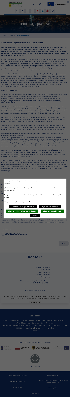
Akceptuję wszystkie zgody (52, 211)
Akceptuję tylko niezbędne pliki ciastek (22, 211)
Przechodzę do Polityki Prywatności (23, 207)
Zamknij (35, 215)
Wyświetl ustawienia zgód (50, 207)
